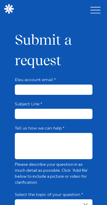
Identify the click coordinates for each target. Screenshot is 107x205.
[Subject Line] (52, 114)
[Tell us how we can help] (53, 146)
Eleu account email (35, 79)
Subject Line (28, 104)
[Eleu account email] (52, 90)
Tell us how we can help (39, 128)
